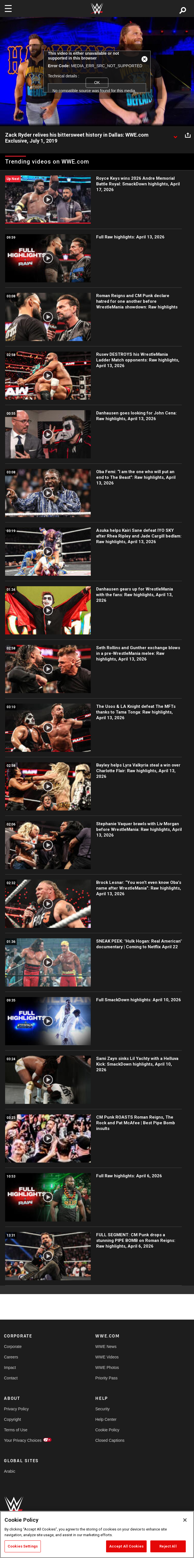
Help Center (106, 1419)
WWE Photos (107, 1367)
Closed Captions (110, 1440)
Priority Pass (106, 1378)
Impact (10, 1367)
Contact (11, 1378)
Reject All (167, 1546)
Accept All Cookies (126, 1546)
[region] (97, 1534)
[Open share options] (188, 135)
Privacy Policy (16, 1409)
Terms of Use (15, 1430)
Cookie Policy (107, 1430)
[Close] (185, 1520)
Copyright (12, 1419)
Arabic (9, 1471)
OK (97, 82)
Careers (11, 1357)
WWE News (106, 1346)
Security (102, 1409)
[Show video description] (175, 135)
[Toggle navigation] (8, 8)
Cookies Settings (23, 1546)
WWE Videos (107, 1357)
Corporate (13, 1346)
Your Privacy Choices (23, 1440)
